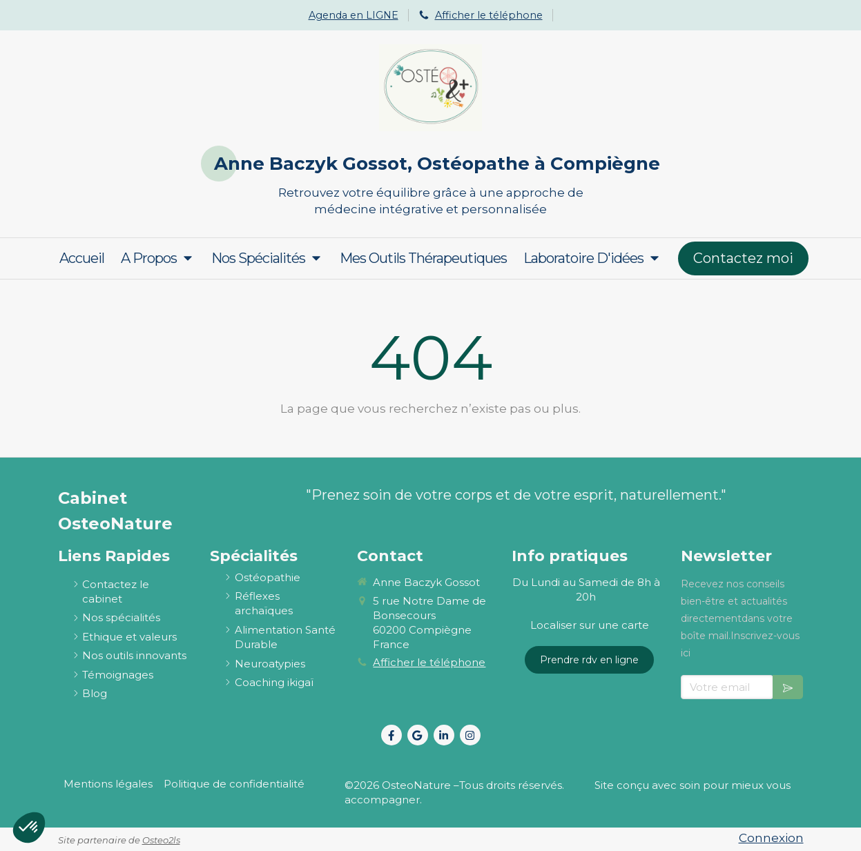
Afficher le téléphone (489, 15)
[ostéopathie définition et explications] (267, 577)
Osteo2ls (161, 839)
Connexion (771, 838)
